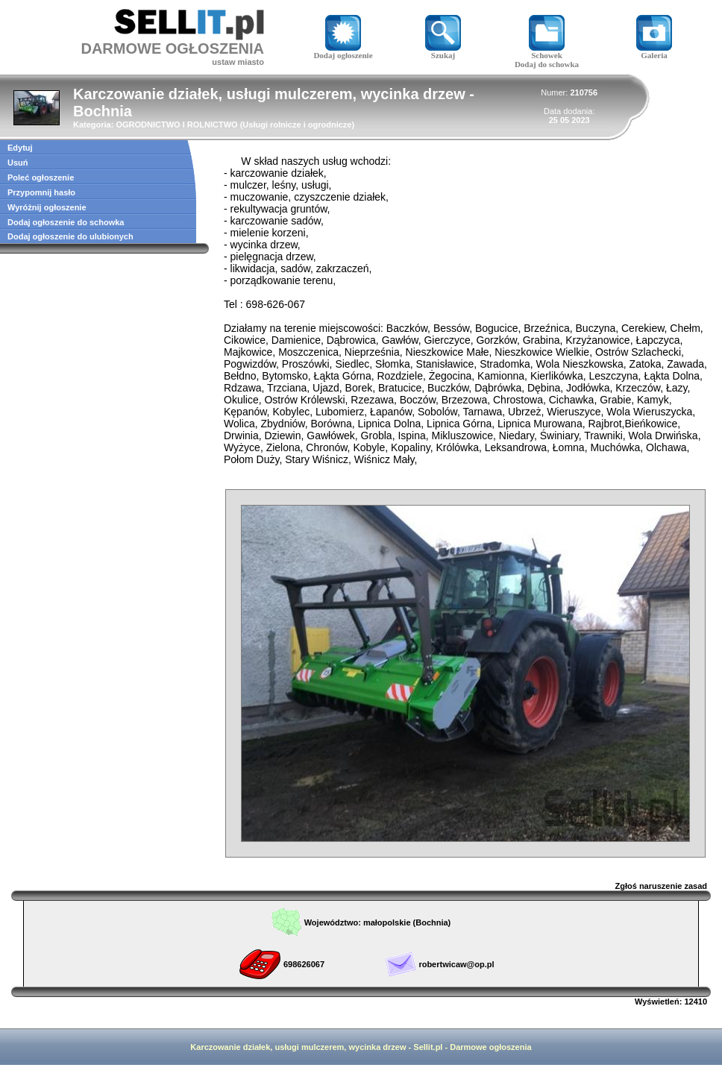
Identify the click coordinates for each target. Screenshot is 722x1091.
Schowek (547, 51)
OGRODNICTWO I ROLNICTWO (176, 124)
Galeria (654, 51)
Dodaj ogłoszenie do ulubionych (70, 236)
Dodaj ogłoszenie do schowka (65, 222)
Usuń (17, 162)
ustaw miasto (238, 61)
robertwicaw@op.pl (456, 964)
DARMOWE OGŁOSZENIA (172, 48)
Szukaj (443, 51)
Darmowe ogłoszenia (490, 1047)
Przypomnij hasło (41, 192)
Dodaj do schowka (547, 64)
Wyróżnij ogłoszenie (47, 207)
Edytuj (20, 147)
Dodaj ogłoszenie (342, 51)
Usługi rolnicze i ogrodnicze (296, 124)
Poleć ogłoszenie (40, 177)
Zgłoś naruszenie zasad (661, 885)
